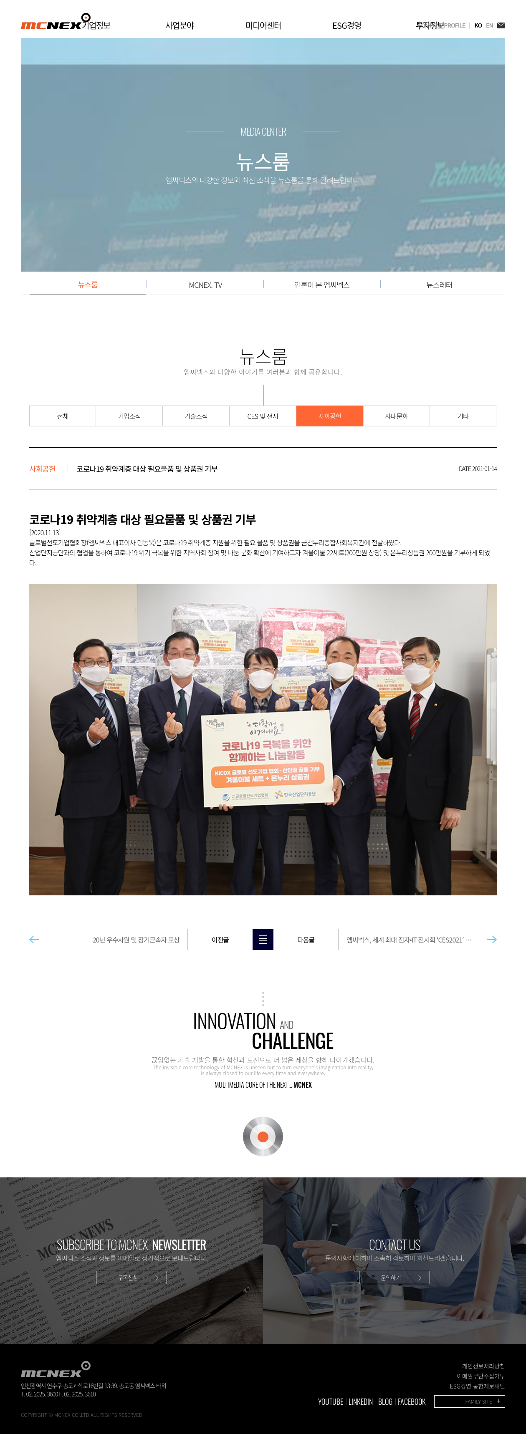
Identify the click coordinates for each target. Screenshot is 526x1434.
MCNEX (56, 21)
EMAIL (501, 25)
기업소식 (129, 416)
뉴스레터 (439, 284)
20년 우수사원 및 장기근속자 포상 (173, 939)
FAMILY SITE (478, 1401)
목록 (263, 939)
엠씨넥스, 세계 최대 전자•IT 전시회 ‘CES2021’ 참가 (374, 939)
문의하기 (391, 1277)
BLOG (385, 1401)
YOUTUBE (330, 1401)
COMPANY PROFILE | (444, 25)
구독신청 (128, 1277)
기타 (462, 416)
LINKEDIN (361, 1401)
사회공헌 (329, 416)
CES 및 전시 (262, 416)
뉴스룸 (88, 284)
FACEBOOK (412, 1401)
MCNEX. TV (205, 284)
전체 (62, 416)
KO (478, 25)
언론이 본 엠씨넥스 (322, 284)
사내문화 (396, 416)
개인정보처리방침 (483, 1366)
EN (489, 25)
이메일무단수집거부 (481, 1376)
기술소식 (196, 416)
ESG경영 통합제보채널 (477, 1386)
